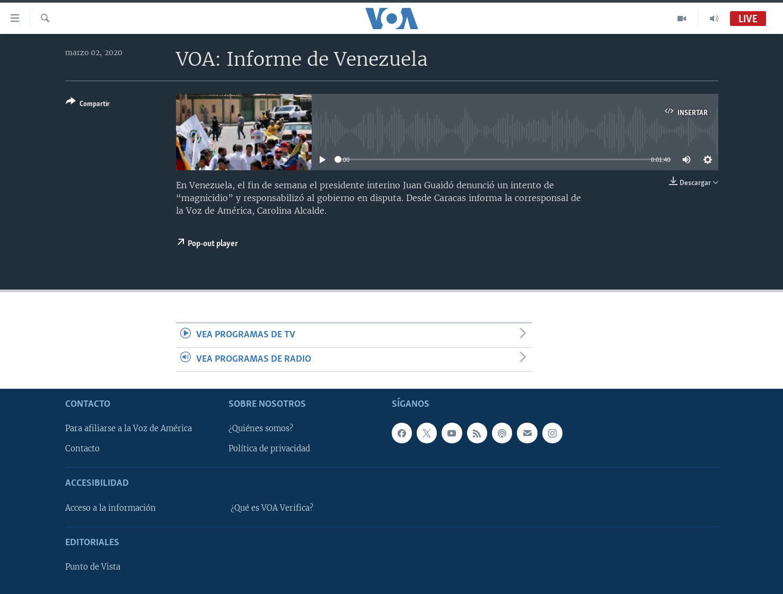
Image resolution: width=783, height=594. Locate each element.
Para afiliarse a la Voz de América (128, 428)
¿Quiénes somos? (260, 428)
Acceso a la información (110, 508)
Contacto (82, 448)
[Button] (88, 105)
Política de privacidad (269, 448)
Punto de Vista (92, 567)
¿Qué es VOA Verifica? (272, 508)
